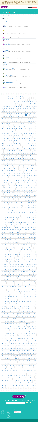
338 (7, 133)
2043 (25, 348)
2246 (33, 375)
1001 (25, 210)
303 (26, 128)
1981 (24, 340)
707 (4, 177)
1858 (32, 323)
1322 (34, 252)
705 (34, 175)
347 (29, 133)
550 (2, 158)
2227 (14, 373)
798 (9, 187)
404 (31, 140)
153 (11, 111)
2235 (2, 375)
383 (14, 138)
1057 (10, 219)
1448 (24, 269)
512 (18, 153)
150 (4, 111)
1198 (13, 237)
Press (8, 417)
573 (21, 160)
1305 (22, 251)
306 (34, 128)
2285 (8, 382)
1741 (23, 308)
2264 (17, 378)
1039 (27, 215)
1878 (19, 326)
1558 (7, 284)
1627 (22, 293)
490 (34, 150)
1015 (30, 212)
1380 (16, 261)
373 (24, 136)
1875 (10, 326)
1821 (32, 318)
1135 (18, 229)
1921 (2, 333)
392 (2, 140)
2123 (10, 360)
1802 (13, 316)
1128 (33, 227)
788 (19, 185)
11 (20, 96)
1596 (5, 289)
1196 (7, 237)
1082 (13, 222)
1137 (23, 229)
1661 (13, 298)
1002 (27, 210)
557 (18, 158)
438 (9, 145)
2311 (14, 385)
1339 (10, 256)
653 (9, 170)
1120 (12, 227)
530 (26, 155)
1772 (2, 313)
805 (26, 187)
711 (14, 177)
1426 (34, 266)
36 (34, 98)
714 (21, 177)
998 (17, 210)
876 (29, 195)
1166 (31, 232)
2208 (31, 370)
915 (21, 200)
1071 (16, 220)
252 (4, 123)
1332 (27, 254)
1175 (20, 234)
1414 (2, 266)
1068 (8, 220)
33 (28, 98)
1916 (23, 331)
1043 (5, 217)
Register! (34, 7)
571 (16, 160)
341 (14, 133)
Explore (12, 10)
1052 (30, 217)
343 (19, 133)
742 (16, 180)
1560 (13, 284)
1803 (16, 316)
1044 (8, 217)
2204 (19, 370)
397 (14, 140)
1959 (34, 336)
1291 (19, 249)
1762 (10, 311)
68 (30, 101)
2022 (33, 345)
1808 (30, 316)
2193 (24, 368)
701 (24, 175)
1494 (10, 276)
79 (17, 103)
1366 (13, 259)
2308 (5, 385)
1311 (5, 252)
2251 (13, 377)
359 (23, 135)
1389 (5, 262)
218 (25, 118)
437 (7, 145)
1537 (21, 281)
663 (34, 170)
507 (7, 153)
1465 (35, 271)
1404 (11, 264)
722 (4, 178)
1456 (10, 271)
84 (28, 103)
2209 (34, 370)
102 (31, 104)
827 (12, 190)
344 (21, 133)
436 (4, 145)
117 (32, 106)
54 (2, 101)
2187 (8, 368)
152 (9, 111)
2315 (24, 385)
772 (16, 183)
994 (7, 210)
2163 (13, 365)
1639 (22, 294)
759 (20, 182)
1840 (16, 321)
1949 (8, 336)
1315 (15, 252)
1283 (32, 247)
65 (24, 101)
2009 (31, 343)
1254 (24, 244)
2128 (24, 360)
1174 (18, 234)
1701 (22, 303)
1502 (32, 276)
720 (34, 177)
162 (32, 111)
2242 (22, 375)
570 (14, 160)
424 (9, 143)
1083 (16, 222)
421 (2, 143)
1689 (22, 301)
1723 (10, 306)
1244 (32, 242)
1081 (11, 222)
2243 (25, 375)
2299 (14, 383)
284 (14, 126)
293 (2, 128)
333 (29, 131)
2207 (28, 370)
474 (29, 148)
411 (14, 141)
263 (31, 123)
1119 (10, 227)
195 (4, 116)
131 (30, 108)
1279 (21, 247)
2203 (16, 370)
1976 (10, 340)
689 (30, 173)
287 (22, 126)
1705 (32, 303)
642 (17, 168)
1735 (8, 308)
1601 (18, 289)
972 (21, 207)
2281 (30, 380)
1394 (19, 262)
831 (22, 190)
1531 (5, 281)
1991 (16, 341)
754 (9, 182)
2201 (11, 370)
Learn (17, 10)
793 (31, 185)
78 (15, 103)
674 (27, 172)
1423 (26, 266)
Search (14, 12)
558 (20, 158)
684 (17, 173)
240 (9, 121)
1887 (11, 328)
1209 (8, 239)
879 (2, 197)
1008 (11, 212)
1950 (10, 336)
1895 (33, 328)
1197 (10, 237)
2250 (11, 377)
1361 (34, 257)
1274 (8, 247)
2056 (28, 350)
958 (21, 205)
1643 (33, 294)
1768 (27, 311)
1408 (22, 264)
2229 (19, 373)
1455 (8, 271)
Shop (25, 10)
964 (2, 207)
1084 (19, 222)
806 (29, 187)
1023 (16, 214)
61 (16, 101)
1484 (16, 274)
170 (16, 113)
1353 (13, 257)
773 (19, 183)
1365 (11, 259)
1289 (13, 249)
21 (4, 98)
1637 (16, 294)
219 (28, 118)
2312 (16, 385)
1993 (22, 341)
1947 (2, 336)
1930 (27, 333)
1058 (13, 219)
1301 (11, 251)
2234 (33, 373)
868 (10, 195)
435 (2, 145)
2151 (16, 363)
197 (9, 116)
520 (2, 155)
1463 (29, 271)
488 (29, 150)
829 (17, 190)
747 (28, 180)
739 (9, 180)
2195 (30, 368)
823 (2, 190)
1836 (5, 321)
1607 (2, 291)
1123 (20, 227)
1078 (2, 222)
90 (6, 104)
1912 (13, 331)
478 (4, 150)
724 (9, 178)
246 (24, 121)
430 (24, 143)
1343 (21, 256)
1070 (14, 220)
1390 (8, 262)
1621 (5, 293)
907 (2, 200)
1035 (16, 215)
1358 (26, 257)
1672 (10, 299)
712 (16, 177)
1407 (19, 264)
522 (7, 155)
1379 (13, 261)
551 (4, 158)
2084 (5, 355)
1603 (24, 289)
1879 (21, 326)
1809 (33, 316)
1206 (35, 237)
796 (4, 187)
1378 (10, 261)
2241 (19, 375)
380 (7, 138)
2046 (34, 348)
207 (33, 116)
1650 (19, 296)
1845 (30, 321)
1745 (34, 308)
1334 (32, 254)
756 (13, 182)
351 (4, 135)
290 (29, 126)
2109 (8, 358)
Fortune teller (6, 39)
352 (7, 135)
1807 (27, 316)
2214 (13, 372)
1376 (5, 261)
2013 (8, 345)
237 (2, 121)
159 (25, 111)
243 (16, 121)
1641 (27, 294)
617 (24, 165)
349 (33, 133)
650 (2, 170)
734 (33, 178)
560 (25, 158)
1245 (35, 242)
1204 (29, 237)
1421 (21, 266)
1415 (5, 266)
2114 (21, 358)
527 (18, 155)
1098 (24, 224)
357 (18, 135)
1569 (2, 286)
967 (9, 207)
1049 (22, 217)
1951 (13, 336)
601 (19, 163)
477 (2, 150)
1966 (19, 338)
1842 (22, 321)
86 (32, 103)
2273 (8, 380)
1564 (24, 284)
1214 (21, 239)
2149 (10, 363)
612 (12, 165)
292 (34, 126)
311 (12, 130)
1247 (5, 244)
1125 (25, 227)
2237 (8, 375)
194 (2, 116)
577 (30, 160)
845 (22, 192)
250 (33, 121)
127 (20, 108)
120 (4, 108)
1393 (16, 262)
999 (19, 210)
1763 (13, 311)
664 (2, 172)
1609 (8, 291)
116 (29, 106)
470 (19, 148)
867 (7, 195)
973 (24, 207)
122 (9, 108)
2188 (11, 368)
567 (7, 160)
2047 (2, 350)
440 (14, 145)
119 (2, 108)
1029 (33, 214)
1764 (16, 311)
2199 (5, 370)
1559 (10, 284)
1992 (19, 341)
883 (12, 197)
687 (25, 173)
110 (16, 106)
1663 (19, 298)
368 (12, 136)
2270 (34, 378)
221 (33, 118)
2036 (5, 348)
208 (2, 118)
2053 (19, 350)
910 (9, 200)
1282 (29, 247)
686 (22, 173)
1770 (32, 311)
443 (21, 145)
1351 (8, 257)
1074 (24, 220)
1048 (19, 217)
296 (9, 128)
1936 (8, 335)
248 (29, 121)
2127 (21, 360)
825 (7, 190)
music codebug (6, 43)
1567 (32, 284)
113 (23, 106)
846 (24, 192)
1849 (8, 323)
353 (9, 135)
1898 (8, 330)
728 (18, 178)
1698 (13, 303)
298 (14, 128)
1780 (23, 313)
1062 (24, 219)
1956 (26, 336)
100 (26, 104)
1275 (10, 247)
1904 (24, 330)
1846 (33, 321)
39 (6, 99)
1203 (26, 237)
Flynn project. (6, 89)
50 (28, 99)
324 (7, 131)
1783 (31, 313)
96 (18, 104)
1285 (2, 249)
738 (7, 180)
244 (19, 121)
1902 (19, 330)
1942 (24, 335)
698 (17, 175)
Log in (30, 7)
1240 (21, 242)
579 (35, 160)
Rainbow (4, 36)
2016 (16, 345)
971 (19, 207)
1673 (13, 299)
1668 (33, 298)
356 (16, 135)
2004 (17, 343)
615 (19, 165)
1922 (5, 333)
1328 (16, 254)
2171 (35, 365)
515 (25, 153)
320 (33, 130)
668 (12, 172)
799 (11, 187)
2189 (13, 368)
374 (26, 136)
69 (32, 101)
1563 (21, 284)
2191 (19, 368)
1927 (18, 333)
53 (34, 99)
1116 (2, 227)
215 (18, 118)
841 (12, 192)
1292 (22, 249)
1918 (29, 331)
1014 (27, 212)
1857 (30, 323)
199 (13, 116)
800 (14, 187)
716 (25, 177)
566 (4, 160)
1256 (29, 244)
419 (33, 141)
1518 (5, 279)
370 (17, 136)
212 (11, 118)
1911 (10, 331)
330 (21, 131)
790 (24, 185)
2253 (19, 377)
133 (34, 108)
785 (12, 185)
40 (8, 99)
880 (5, 197)
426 (14, 143)
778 (30, 183)
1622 (8, 293)
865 (2, 195)
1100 (30, 224)
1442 (8, 269)
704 (31, 175)
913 (16, 200)
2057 (31, 350)
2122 (8, 360)
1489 (30, 274)
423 (7, 143)
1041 (33, 215)
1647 (11, 296)
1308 (30, 251)
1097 (22, 224)
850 (34, 192)
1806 (25, 316)
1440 (2, 269)
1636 (13, 294)
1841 (19, 321)
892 (35, 197)
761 (25, 182)
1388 (2, 262)
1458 (16, 271)
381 (9, 138)
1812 (8, 318)
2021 (30, 345)
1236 (10, 242)
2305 (31, 383)
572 (19, 160)
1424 (29, 266)
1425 (32, 266)
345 (24, 133)
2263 (14, 378)
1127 (31, 227)
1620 (2, 293)
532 (30, 155)
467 (12, 148)
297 (12, 128)
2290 (23, 382)
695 (9, 175)
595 (4, 163)
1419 (15, 266)
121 (6, 108)
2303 (25, 383)
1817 (21, 318)
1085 (22, 222)
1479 (2, 274)
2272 (5, 380)
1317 (20, 252)
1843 (24, 321)
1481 (8, 274)
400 (21, 140)
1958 (32, 336)
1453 (2, 271)
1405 (13, 264)
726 (14, 178)
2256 (27, 377)
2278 (22, 380)
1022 (13, 214)
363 (33, 135)
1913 (16, 331)
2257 (30, 377)
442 (19, 145)
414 (21, 141)
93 (12, 104)
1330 (21, 254)
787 (16, 185)
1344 (24, 256)
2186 (5, 368)
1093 (11, 224)
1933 (35, 333)
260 (23, 123)
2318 (33, 385)
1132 (10, 229)
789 (21, 185)
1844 (27, 321)
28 (18, 98)
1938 (13, 335)
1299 (5, 251)
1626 (19, 293)
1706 (35, 303)
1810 (2, 318)
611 (9, 165)
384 (17, 138)
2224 (5, 373)
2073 (8, 353)
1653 (27, 296)
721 (2, 178)
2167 (24, 365)
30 (22, 98)
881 (7, 197)
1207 (2, 239)
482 (14, 150)
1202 (24, 237)
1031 (5, 215)
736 (2, 180)
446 (29, 145)
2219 (27, 372)
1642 (30, 294)
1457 (13, 271)
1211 (13, 239)
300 (19, 128)
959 (23, 205)
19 (35, 96)
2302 (22, 383)
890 (30, 197)
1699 (16, 303)
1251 (16, 244)
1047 (16, 217)
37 (2, 99)
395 (9, 140)
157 (20, 111)
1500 (27, 276)
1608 (5, 291)
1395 (21, 262)
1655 (32, 296)
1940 (19, 335)
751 (2, 182)
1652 (24, 296)
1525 (23, 279)
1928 (21, 333)
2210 (2, 372)
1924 (10, 333)
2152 (18, 363)
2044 (28, 348)
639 (9, 168)
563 (32, 158)
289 (27, 126)
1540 (29, 281)
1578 (26, 286)
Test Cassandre (6, 53)
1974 (5, 340)
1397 (27, 262)
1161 (18, 232)
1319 (26, 252)
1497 (18, 276)
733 (30, 178)
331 (24, 131)
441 (16, 145)
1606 (33, 289)
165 (4, 113)
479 (7, 150)
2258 (33, 377)
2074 (11, 353)
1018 (2, 214)
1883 (32, 326)
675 (29, 172)
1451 (32, 269)
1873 (5, 326)
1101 (32, 224)
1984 (32, 340)
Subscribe (28, 402)
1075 (27, 220)
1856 (27, 323)
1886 (8, 328)
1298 (2, 251)
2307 (2, 385)
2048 (5, 350)
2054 (22, 350)
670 (17, 172)
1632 (2, 294)
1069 (11, 220)
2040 (17, 348)
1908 (2, 331)
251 (2, 123)
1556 (2, 284)
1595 (2, 289)
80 (19, 103)
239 (7, 121)
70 (34, 101)
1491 (2, 276)
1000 (22, 210)
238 (4, 121)
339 (9, 133)
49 (26, 99)
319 (30, 130)
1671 (8, 299)
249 (31, 121)
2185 (2, 368)
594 (2, 163)
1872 (2, 326)
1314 (13, 252)
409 (9, 141)
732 (28, 178)
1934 (2, 335)
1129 (2, 229)
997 (14, 210)
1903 (22, 330)
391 (34, 138)
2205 (22, 370)
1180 (33, 234)
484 (19, 150)
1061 (21, 219)
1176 (23, 234)
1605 (30, 289)
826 (9, 190)
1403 (8, 264)
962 (31, 205)
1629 (27, 293)
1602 (21, 289)
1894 (30, 328)
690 (32, 173)
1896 (2, 330)
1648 (13, 296)
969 (14, 207)
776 (25, 183)
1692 (30, 301)
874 (24, 195)
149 (2, 111)
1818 (24, 318)
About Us (8, 412)
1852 (16, 323)
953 (9, 205)
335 (33, 131)
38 (4, 99)
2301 (19, 383)
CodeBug (4, 7)
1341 (16, 256)
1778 (18, 313)
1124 (23, 227)
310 (9, 130)
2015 (13, 345)
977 (33, 207)
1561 (15, 284)
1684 (8, 301)
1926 (16, 333)
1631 (33, 293)
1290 (16, 249)
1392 (13, 262)
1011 (19, 212)
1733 (2, 308)
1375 (2, 261)
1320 (28, 252)
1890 (19, 328)
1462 (27, 271)
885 (17, 197)
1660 (11, 298)
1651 (22, 296)
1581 (34, 286)
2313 (19, 385)
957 (18, 205)
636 (2, 168)
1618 (32, 291)
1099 (27, 224)
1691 (28, 301)
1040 (30, 215)
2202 (14, 370)
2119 (34, 358)
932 (26, 202)
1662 (16, 298)
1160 (15, 232)
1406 (16, 264)
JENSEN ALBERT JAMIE (8, 75)
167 (9, 113)
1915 (21, 331)
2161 (8, 365)
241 (12, 121)
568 (9, 160)
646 (27, 168)
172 (21, 113)
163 (34, 111)
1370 (24, 259)
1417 (10, 266)
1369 (22, 259)
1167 (34, 232)
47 (22, 99)
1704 (30, 303)
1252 (18, 244)
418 (30, 141)
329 (19, 131)
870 (15, 195)
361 (28, 135)
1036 (19, 215)
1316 (18, 252)
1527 (29, 279)
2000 (5, 343)
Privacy (8, 413)
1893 (27, 328)
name (4, 46)
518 (32, 153)
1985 (35, 340)
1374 (35, 259)
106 (7, 106)
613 (14, 165)
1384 (27, 261)
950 (2, 205)
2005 (20, 343)
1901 (16, 330)
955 (14, 205)
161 (29, 111)
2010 (34, 343)
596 (7, 163)
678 (2, 173)
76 (11, 103)
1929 (24, 333)
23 (8, 98)
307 (2, 130)
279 (2, 126)
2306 (34, 383)
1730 (29, 306)
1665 (25, 298)
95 (16, 104)
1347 (32, 256)
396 (12, 140)
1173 (15, 234)
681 (9, 173)
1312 (7, 252)
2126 (19, 360)
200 (16, 116)
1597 (8, 289)
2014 (11, 345)
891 (32, 197)
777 (28, 183)
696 (12, 175)
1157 (7, 232)
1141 (34, 229)
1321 (31, 252)
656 (16, 170)
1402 (5, 264)
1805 (22, 316)
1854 (21, 323)
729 (21, 178)
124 (13, 108)
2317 (30, 385)
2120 (2, 360)
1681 (35, 299)
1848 (5, 323)
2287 (14, 382)
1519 (7, 279)
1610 (11, 291)
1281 (26, 247)
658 (21, 170)
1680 (32, 299)
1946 (35, 335)
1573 (13, 286)
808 (34, 187)
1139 (28, 229)
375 (28, 136)
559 (23, 158)
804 (24, 187)
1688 (19, 301)
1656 (35, 296)
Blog (21, 10)
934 (31, 202)
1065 (33, 219)
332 (26, 131)
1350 (5, 257)
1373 (32, 259)
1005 (2, 212)
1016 (32, 212)
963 (33, 205)
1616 (27, 291)
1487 (24, 274)
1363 (5, 259)
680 (7, 173)
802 (19, 187)
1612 (16, 291)
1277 (15, 247)
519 (34, 153)
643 (19, 168)
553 (9, 158)
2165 (19, 365)
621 (33, 165)
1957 (29, 336)
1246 (2, 244)
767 (4, 183)
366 (7, 136)
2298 (11, 383)
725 (11, 178)
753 (6, 182)
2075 (13, 353)
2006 (23, 343)
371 (19, 136)
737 (4, 180)
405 (34, 140)
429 (21, 143)
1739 (18, 308)
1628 (24, 293)
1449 (27, 269)
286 (19, 126)
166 (7, 113)
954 (11, 205)
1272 (2, 247)
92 (10, 104)
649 (34, 168)
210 (7, 118)
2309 (8, 385)
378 (2, 138)
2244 (28, 375)
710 (12, 177)
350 (2, 135)
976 (31, 207)
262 (28, 123)
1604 (27, 289)
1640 (25, 294)
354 (11, 135)
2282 (33, 380)
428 (19, 143)
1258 (34, 244)
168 (11, 113)
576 (28, 160)
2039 (14, 348)
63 (20, 101)
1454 (5, 271)
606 (31, 163)
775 (23, 183)
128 (23, 108)
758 (18, 182)
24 (10, 98)
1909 (5, 331)
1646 (8, 296)
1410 (27, 264)
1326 (10, 254)
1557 (5, 284)
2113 (18, 358)
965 (4, 207)
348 (31, 133)
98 (22, 104)
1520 (10, 279)
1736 (10, 308)
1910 (8, 331)
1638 (19, 294)
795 (2, 187)
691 (35, 173)
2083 (2, 355)
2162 (10, 365)
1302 (13, 251)
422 (4, 143)
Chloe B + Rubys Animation (8, 82)
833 (27, 190)
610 (7, 165)
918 (28, 200)
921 (35, 200)
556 (16, 158)
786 (14, 185)
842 (14, 192)
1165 (28, 232)
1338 (8, 256)
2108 (5, 358)
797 (7, 187)
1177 (25, 234)
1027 (27, 214)
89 (4, 104)
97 (20, 104)
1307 (27, 251)
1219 (34, 239)
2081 (31, 353)
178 (34, 113)
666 (7, 172)
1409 (24, 264)
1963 (11, 338)
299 (17, 128)
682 (12, 173)
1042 (2, 217)
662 (31, 170)
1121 (15, 227)
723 (7, 178)
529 (23, 155)
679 (4, 173)
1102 (35, 224)
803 (21, 187)
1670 (5, 299)
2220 (30, 372)
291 (31, 126)
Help (34, 12)
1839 (13, 321)
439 (12, 145)
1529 (34, 279)
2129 (27, 360)
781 (2, 185)
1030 (2, 215)
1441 (5, 269)
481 (12, 150)
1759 (2, 311)
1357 (24, 257)
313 (16, 130)
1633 (5, 294)
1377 (8, 261)
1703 (27, 303)
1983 (29, 340)
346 (26, 133)
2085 (8, 355)
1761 (8, 311)
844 (19, 192)
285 (17, 126)
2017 (19, 345)
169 (14, 113)
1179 (31, 234)
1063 (27, 219)
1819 (26, 318)
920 (33, 200)
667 (10, 172)
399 (19, 140)
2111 (13, 358)
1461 (24, 271)
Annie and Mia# (6, 71)
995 (9, 210)
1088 (30, 222)
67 (28, 101)
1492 (5, 276)
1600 (16, 289)
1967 (22, 338)
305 (31, 128)
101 (29, 104)
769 (9, 183)
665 (5, 172)
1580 (31, 286)
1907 (33, 330)
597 (9, 163)
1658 (5, 298)
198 (11, 116)
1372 (30, 259)
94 (14, 104)
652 (7, 170)
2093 (31, 355)
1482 (10, 274)
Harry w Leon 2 (6, 79)
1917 (26, 331)
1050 (24, 217)
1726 (18, 306)
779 (32, 183)
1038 (24, 215)
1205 (32, 237)
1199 (15, 237)
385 (19, 138)
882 (9, 197)
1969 (27, 338)
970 (17, 207)
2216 (19, 372)
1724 (13, 306)
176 (30, 113)
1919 (31, 331)
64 (22, 101)
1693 (33, 301)
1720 (2, 306)
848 (29, 192)
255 (11, 123)
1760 (5, 311)
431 (26, 143)
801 (16, 187)
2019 (24, 345)
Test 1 (4, 25)
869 (12, 195)
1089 (33, 222)
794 (33, 185)
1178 (28, 234)
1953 (18, 336)
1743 (29, 308)
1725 (15, 306)
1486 (22, 274)
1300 (8, 251)
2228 (16, 373)
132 (32, 108)
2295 (2, 383)
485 (21, 150)
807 (32, 187)
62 (18, 101)
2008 (28, 343)
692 (2, 175)
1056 (8, 219)
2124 (13, 360)
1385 (29, 261)
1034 (13, 215)
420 (35, 141)
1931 (29, 333)
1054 (2, 219)
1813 (10, 318)
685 (19, 173)
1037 (22, 215)
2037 (8, 348)
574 (23, 160)
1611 (13, 291)
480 (9, 150)
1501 (29, 276)
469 (17, 148)
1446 (19, 269)
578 (32, 160)
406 (2, 141)
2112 (16, 358)
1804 (19, 316)
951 (4, 205)
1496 (16, 276)
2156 (29, 363)
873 (22, 195)
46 (20, 99)
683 (14, 173)
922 (2, 202)
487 (26, 150)
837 (2, 192)
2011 (2, 345)
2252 (16, 377)
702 (27, 175)
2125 (16, 360)
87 (34, 103)
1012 (22, 212)
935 (33, 202)
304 (29, 128)
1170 (8, 234)
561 (28, 158)
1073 (22, 220)
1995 (27, 341)
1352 (10, 257)
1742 (26, 308)
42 (12, 99)
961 (28, 205)
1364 (8, 259)
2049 (8, 350)
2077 (19, 353)
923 (4, 202)
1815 (15, 318)
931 (24, 202)
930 (21, 202)
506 (4, 153)
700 (22, 175)
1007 (8, 212)
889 (27, 197)
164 (2, 113)
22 (6, 98)
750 (35, 180)
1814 (13, 318)
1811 (5, 318)
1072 (19, 220)
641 (14, 168)
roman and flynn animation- (8, 68)
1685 (11, 301)
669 (15, 172)
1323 (2, 254)
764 (32, 182)
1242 (27, 242)
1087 (27, 222)
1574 (15, 286)
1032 (8, 215)
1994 (24, 341)
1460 (21, 271)
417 (28, 141)
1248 (8, 244)
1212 (16, 239)
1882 (30, 326)
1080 (8, 222)
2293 (31, 382)
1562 (18, 284)
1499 (24, 276)
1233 (2, 242)
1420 (18, 266)
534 (35, 155)
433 (31, 143)
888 (25, 197)
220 (30, 118)
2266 (22, 378)
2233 (31, 373)
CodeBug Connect (6, 12)
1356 (21, 257)
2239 (14, 375)
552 (6, 158)
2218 (24, 372)
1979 (18, 340)
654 (12, 170)
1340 (13, 256)
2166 (22, 365)
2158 (34, 363)
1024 (19, 214)
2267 (25, 378)
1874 (8, 326)
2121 (5, 360)
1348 (35, 256)
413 (19, 141)
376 (31, 136)
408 (7, 141)
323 (4, 131)
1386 (32, 261)
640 (12, 168)
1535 (15, 281)
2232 (28, 373)
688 (27, 173)
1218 (31, 239)
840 (9, 192)
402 (26, 140)
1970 (30, 338)
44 (16, 99)
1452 (35, 269)
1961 (5, 338)
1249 (10, 244)
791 (26, 185)
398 (17, 140)
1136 (20, 229)
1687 (16, 301)
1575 (18, 286)
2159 (2, 365)
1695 (5, 303)
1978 (16, 340)
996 (12, 210)
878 (34, 195)
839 (7, 192)
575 (25, 160)
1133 (13, 229)
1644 (2, 296)
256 (14, 123)
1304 (19, 251)
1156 (5, 232)
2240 (17, 375)
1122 (18, 227)
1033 (11, 215)
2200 (8, 370)
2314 (22, 385)
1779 (20, 313)
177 (32, 113)
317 (25, 130)
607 (34, 163)
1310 (2, 252)
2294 (34, 382)
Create (7, 10)
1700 (19, 303)
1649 (16, 296)
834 (29, 190)
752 (4, 182)
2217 (21, 372)
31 (24, 98)
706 (2, 177)
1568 (35, 284)
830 (19, 190)
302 (24, 128)
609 (5, 165)
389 (29, 138)
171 (18, 113)
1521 (13, 279)
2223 (2, 373)
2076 (16, 353)
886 (20, 197)
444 (24, 145)
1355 (18, 257)
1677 (24, 299)
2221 (32, 372)
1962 (8, 338)
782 (4, 185)
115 (27, 106)
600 (16, 163)
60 (14, 101)
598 (11, 163)
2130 (29, 360)
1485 (19, 274)
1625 (16, 293)
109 (14, 106)
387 (24, 138)
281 (7, 126)
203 (23, 116)
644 (22, 168)
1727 (21, 306)
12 (22, 96)
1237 (13, 242)
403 (29, 140)
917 (25, 200)
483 (17, 150)
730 (23, 178)
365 (4, 136)
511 (16, 153)
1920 (34, 331)
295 (7, 128)
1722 (8, 306)
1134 (15, 229)
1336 (2, 256)
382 (12, 138)
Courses (2, 410)
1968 (24, 338)
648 (32, 168)
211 (9, 118)
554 (11, 158)
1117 (5, 227)
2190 (16, 368)
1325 (8, 254)
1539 (26, 281)
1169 (5, 234)
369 (14, 136)
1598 (10, 289)
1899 (11, 330)
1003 (30, 210)
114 (25, 106)
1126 (28, 227)
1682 (2, 301)
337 (4, 133)
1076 (30, 220)
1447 (21, 269)
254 (9, 123)
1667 (30, 298)
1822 (34, 318)
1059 (16, 219)
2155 (26, 363)
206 (31, 116)
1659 (8, 298)
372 (21, 136)
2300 (17, 383)
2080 (28, 353)
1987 (5, 341)
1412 (32, 264)
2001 (8, 343)
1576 (21, 286)
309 (7, 130)
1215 (23, 239)
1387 (35, 261)
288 (24, 126)
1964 (13, 338)
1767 (24, 311)
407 (4, 141)
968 (12, 207)
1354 (16, 257)
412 (16, 141)
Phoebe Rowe (6, 21)
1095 (16, 224)
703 (29, 175)
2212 (8, 372)
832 (24, 190)
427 (16, 143)
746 (25, 180)
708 (7, 177)
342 (17, 133)
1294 (27, 249)
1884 (2, 328)
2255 (25, 377)
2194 (27, 368)
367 (9, 136)
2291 (25, 382)
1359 (29, 257)
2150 (13, 363)
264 (33, 123)
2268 (28, 378)
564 (35, 158)
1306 (24, 251)
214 (16, 118)
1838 (11, 321)
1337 (5, 256)
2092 (29, 355)
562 (30, 158)
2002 (11, 343)
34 (30, 98)
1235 (8, 242)
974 (26, 207)
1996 (30, 341)
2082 (33, 353)
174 (25, 113)
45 (18, 99)
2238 (11, 375)
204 (26, 116)
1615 (24, 291)
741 (14, 180)
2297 (8, 383)
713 (18, 177)
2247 (2, 377)
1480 (5, 274)
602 (21, 163)
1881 (27, 326)
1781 (26, 313)
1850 (11, 323)
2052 (17, 350)
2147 (5, 363)
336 (2, 133)
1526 (26, 279)
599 (14, 163)
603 (24, 163)
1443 (10, 269)
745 (23, 180)
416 (26, 141)
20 (2, 98)
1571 (7, 286)
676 (32, 172)
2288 (17, 382)
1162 (20, 232)
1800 (8, 316)
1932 (32, 333)
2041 (20, 348)
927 (14, 202)
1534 (13, 281)
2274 (10, 380)
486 (24, 150)
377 (33, 136)
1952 (16, 336)
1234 (5, 242)
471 (22, 148)
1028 (30, 214)
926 (12, 202)
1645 (5, 296)
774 (21, 183)
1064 (30, 219)
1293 (24, 249)
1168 (2, 234)
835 (32, 190)
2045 (31, 348)
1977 (13, 340)
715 (23, 177)
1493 (8, 276)
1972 (35, 338)
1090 (2, 224)
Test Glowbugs (6, 50)
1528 (31, 279)
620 (31, 165)
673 (24, 172)
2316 (27, 385)
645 (24, 168)
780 (35, 183)
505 (2, 153)
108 (11, 106)
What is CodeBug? (17, 7)
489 (31, 150)
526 (16, 155)
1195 (5, 237)
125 (16, 108)
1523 (18, 279)
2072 (5, 353)
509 (12, 153)
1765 (18, 311)
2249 (8, 377)
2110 (11, 358)
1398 (30, 262)
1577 (23, 286)
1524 (21, 279)
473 (26, 148)
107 (9, 106)
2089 (20, 355)
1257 (32, 244)
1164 (26, 232)
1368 (19, 259)
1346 (29, 256)
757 (16, 182)
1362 (2, 259)
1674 (16, 299)
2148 (8, 363)
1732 (34, 306)
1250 (13, 244)
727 (16, 178)
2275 (13, 380)
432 (28, 143)
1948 (5, 336)
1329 (19, 254)
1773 (5, 313)
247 (26, 121)
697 (14, 175)
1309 (33, 251)
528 (21, 155)
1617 (29, 291)
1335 (35, 254)
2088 (17, 355)
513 (21, 153)
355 (14, 135)
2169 (30, 365)
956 (16, 205)
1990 (13, 341)
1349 (2, 257)
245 (21, 121)
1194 (2, 237)
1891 (22, 328)
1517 (2, 279)
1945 (32, 335)
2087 (14, 355)
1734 (5, 308)
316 (23, 130)
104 (2, 106)
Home (3, 10)
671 (19, 172)
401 (24, 140)
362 (31, 135)
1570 (5, 286)
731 (26, 178)
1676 (21, 299)
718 (30, 177)
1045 (11, 217)
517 (30, 153)
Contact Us (9, 416)
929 (19, 202)
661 (29, 170)
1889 (16, 328)
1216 (26, 239)
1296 (32, 249)
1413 (35, 264)
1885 (5, 328)
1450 (29, 269)
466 (9, 148)
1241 (24, 242)
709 (9, 177)
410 (12, 141)
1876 (13, 326)
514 (23, 153)
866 (5, 195)
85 (30, 103)
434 (33, 143)
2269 (31, 378)
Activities (2, 411)
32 (26, 98)
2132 (35, 360)
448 (33, 145)
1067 (5, 220)
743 (18, 180)
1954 (21, 336)
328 (17, 131)
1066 (2, 220)
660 (26, 170)
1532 (8, 281)
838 (4, 192)
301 (21, 128)
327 (14, 131)
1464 (32, 271)
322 (2, 131)
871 (17, 195)
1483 (13, 274)
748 (30, 180)
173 (23, 113)
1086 (25, 222)
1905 (27, 330)
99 (24, 104)
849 (32, 192)
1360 (32, 257)
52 (32, 99)
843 (17, 192)
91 (8, 104)
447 (31, 145)
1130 (5, 229)
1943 (27, 335)
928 (17, 202)
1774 (7, 313)
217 (23, 118)
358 (21, 135)
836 (34, 190)
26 (14, 98)
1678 (27, 299)
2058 (33, 350)
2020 (27, 345)
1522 (15, 279)
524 (11, 155)
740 (11, 180)
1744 (31, 308)
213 (14, 118)
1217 (29, 239)
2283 (2, 382)
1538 (24, 281)
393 (4, 140)
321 (35, 130)
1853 (19, 323)
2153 (21, 363)
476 (33, 148)
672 (22, 172)
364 (2, 136)
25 (12, 98)
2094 (34, 355)
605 (29, 163)
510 (14, 153)
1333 (29, 254)
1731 (32, 306)
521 (4, 155)
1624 (13, 293)
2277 (19, 380)
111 (18, 106)
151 (6, 111)
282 (9, 126)
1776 (13, 313)
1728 (24, 306)
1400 (35, 262)
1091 (5, 224)
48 (24, 99)
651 (4, 170)
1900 (13, 330)
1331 (24, 254)
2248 (5, 377)
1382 (21, 261)
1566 (29, 284)
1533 (10, 281)
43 (14, 99)
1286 (5, 249)
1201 (21, 237)
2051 (14, 350)
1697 (11, 303)
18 (33, 96)
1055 (5, 219)
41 (10, 99)
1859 (35, 323)
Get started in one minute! (23, 7)
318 (28, 130)
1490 (33, 274)
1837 (8, 321)
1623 (11, 293)
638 (7, 168)
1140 (31, 229)
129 (25, 108)
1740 (21, 308)
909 (7, 200)
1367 (16, 259)
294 (4, 128)
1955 (24, 336)
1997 (32, 341)
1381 (18, 261)
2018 (22, 345)
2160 (5, 365)
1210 (11, 239)
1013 (24, 212)
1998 (35, 341)
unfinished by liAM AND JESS (9, 61)
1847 (2, 323)
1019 (5, 214)
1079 (5, 222)
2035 (2, 348)
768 (7, 183)
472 (24, 148)
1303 (16, 251)
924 (7, 202)
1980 (21, 340)
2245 (30, 375)
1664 (22, 298)
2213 (10, 372)
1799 (5, 316)
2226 (11, 373)
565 (2, 160)
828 (14, 190)
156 (18, 111)
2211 (5, 372)
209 (5, 118)
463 (2, 148)
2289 (20, 382)
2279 (24, 380)
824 (4, 190)
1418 (13, 266)
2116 (26, 358)
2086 (11, 355)
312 (14, 130)
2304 (28, 383)
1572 (10, 286)
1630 (30, 293)
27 (16, 98)
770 (12, 183)
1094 (13, 224)
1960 (2, 338)
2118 (31, 358)
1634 (8, 294)
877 (31, 195)
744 (21, 180)
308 (4, 130)
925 (9, 202)
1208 (5, 239)
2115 (23, 358)
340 (12, 133)
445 (26, 145)
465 (7, 148)
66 (26, 101)
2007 (26, 343)
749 (32, 180)
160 (27, 111)
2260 (5, 378)
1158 (10, 232)
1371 (27, 259)
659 (24, 170)
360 (26, 135)
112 (20, 106)
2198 (2, 370)
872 (19, 195)
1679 (29, 299)
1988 (8, 341)
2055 (25, 350)
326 (12, 131)
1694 (2, 303)
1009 (14, 212)
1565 (26, 284)
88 (2, 104)
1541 (32, 281)
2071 (2, 353)
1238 (16, 242)
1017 (35, 212)
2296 (5, 383)
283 (12, 126)
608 (2, 165)
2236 (5, 375)
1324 (5, 254)
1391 (11, 262)
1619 (35, 291)
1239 (19, 242)
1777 (15, 313)
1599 (13, 289)
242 (14, 121)
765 (35, 182)
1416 (7, 266)
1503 (35, 276)
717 (27, 177)
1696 (8, 303)
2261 (8, 378)
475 (31, 148)
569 (12, 160)
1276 (13, 247)
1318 (23, 252)
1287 (8, 249)
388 (27, 138)
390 (32, 138)
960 (26, 205)
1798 (2, 316)
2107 (2, 358)
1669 (2, 299)
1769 (29, 311)
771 (14, 183)
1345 (27, 256)
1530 (2, 281)
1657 (2, 298)
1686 (14, 301)
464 (4, 148)
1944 (29, 335)
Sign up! (2, 413)
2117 (29, 358)
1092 (8, 224)
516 (28, 153)
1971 (32, 338)
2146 (2, 363)
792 (28, 185)
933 (29, 202)
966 (7, 207)
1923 (8, 333)
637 (4, 168)
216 (21, 118)
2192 (22, 368)
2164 (16, 365)
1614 (21, 291)
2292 (28, 382)
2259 (2, 378)
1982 (26, 340)
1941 (21, 335)
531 (28, 155)
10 (18, 96)
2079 (25, 353)
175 (27, 113)
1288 (11, 249)
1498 (21, 276)
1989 (11, 341)
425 (12, 143)
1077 (32, 220)
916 (23, 200)
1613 (19, 291)
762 (28, 182)
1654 (30, 296)
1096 (19, 224)
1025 (21, 214)
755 (11, 182)
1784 (34, 313)
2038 (11, 348)
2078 (22, 353)
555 (13, 158)
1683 (5, 301)
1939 (16, 335)
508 (9, 153)
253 (7, 123)
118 (34, 106)
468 (14, 148)
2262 (11, 378)
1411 (30, 264)
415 (23, 141)
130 (27, 108)
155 (15, 111)
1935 (5, 335)
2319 (2, 387)
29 (20, 98)
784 (9, 185)
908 (4, 200)
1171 (10, 234)
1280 (24, 247)
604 (26, 163)
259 (21, 123)
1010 (16, 212)
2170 (33, 365)
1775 (10, 313)
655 (14, 170)
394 (7, 140)
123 (11, 108)
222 (35, 118)
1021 (10, 214)
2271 (2, 380)
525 (14, 155)
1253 (21, 244)
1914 (18, 331)
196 (7, 116)
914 (19, 200)
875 (27, 195)
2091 (26, 355)
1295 (30, 249)
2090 (23, 355)
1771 (35, 311)
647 (29, 168)
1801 (11, 316)
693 (4, 175)
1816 (18, 318)
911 (12, 200)
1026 (24, 214)
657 (19, 170)
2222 (35, 372)
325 (9, 131)
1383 (24, 261)
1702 (24, 303)
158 (22, 111)
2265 (19, 378)
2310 (11, 385)
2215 (16, 372)
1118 (7, 227)
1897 (5, 330)
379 (4, 138)
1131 (7, 229)
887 (22, 197)
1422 (23, 266)
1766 (21, 311)
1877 (16, 326)
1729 (26, 306)
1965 (16, 338)
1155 (2, 232)
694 (7, 175)
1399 (32, 262)
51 (30, 99)
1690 (25, 301)
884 (15, 197)
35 (32, 98)
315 (21, 130)
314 (19, 130)
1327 (13, 254)
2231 (25, 373)
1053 (33, 217)
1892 (25, 328)
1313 (10, 252)
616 (21, 165)
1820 (29, 318)
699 (19, 175)
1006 (5, 212)
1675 (19, 299)
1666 (27, 298)
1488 (27, 274)
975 (28, 207)
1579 (28, 286)
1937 (10, 335)
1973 (2, 340)
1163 (23, 232)
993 (4, 210)
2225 (8, 373)
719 (32, 177)
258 (18, 123)
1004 (33, 210)
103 (33, 104)
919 (30, 200)
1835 (2, 321)
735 (35, 178)
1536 (18, 281)
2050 (11, 350)
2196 (32, 368)
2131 (32, 360)
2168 (27, 365)
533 (33, 155)
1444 (13, 269)
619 (28, 165)
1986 (2, 341)
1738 (16, 308)
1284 (35, 247)
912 (14, 200)
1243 (29, 242)
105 (4, 106)
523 (9, 155)
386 (22, 138)
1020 (8, 214)
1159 (12, 232)
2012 (5, 345)
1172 (13, 234)
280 (4, 126)
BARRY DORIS (6, 64)
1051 (27, 217)
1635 (11, 294)
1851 (13, 323)
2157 (32, 363)
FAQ (8, 411)
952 (7, 205)
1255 (26, 244)
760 (23, 182)
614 (16, 165)
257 (16, 123)
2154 (24, 363)
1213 (18, 239)
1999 (2, 343)
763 (30, 182)
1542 (34, 281)
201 (18, 116)
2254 (22, 377)
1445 (16, 269)
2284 (5, 382)
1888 (14, 328)
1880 (24, 326)
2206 (25, 370)
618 (26, 165)
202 (21, 116)
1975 (7, 340)
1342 (19, 256)
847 (27, 192)
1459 (18, 271)
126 (18, 108)
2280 (27, 380)
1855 (24, 323)
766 (2, 183)
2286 (11, 382)
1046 (13, 217)
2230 (22, 373)
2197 (35, 368)
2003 (14, 343)
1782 (29, 313)
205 (28, 116)
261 (26, 123)
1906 (30, 330)
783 (7, 185)
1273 (5, 247)
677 (34, 172)
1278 (18, 247)
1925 (13, 333)
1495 (13, 276)
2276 (16, 380)
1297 (35, 249)
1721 (5, 306)
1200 (18, 237)
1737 (13, 308)
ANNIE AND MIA (6, 57)
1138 (26, 229)
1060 (19, 219)
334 (31, 131)
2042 (22, 348)
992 (2, 210)
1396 (24, 262)
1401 (2, 264)
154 (13, 111)
